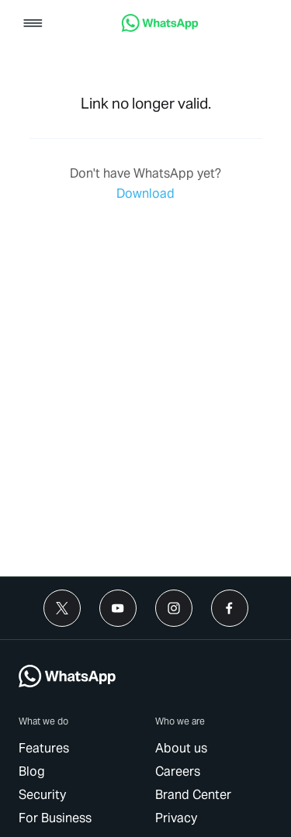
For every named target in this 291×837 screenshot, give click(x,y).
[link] (160, 27)
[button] (33, 24)
